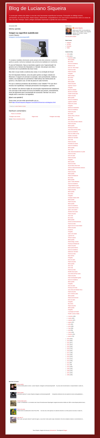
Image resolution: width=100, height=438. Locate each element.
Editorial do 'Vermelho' (73, 137)
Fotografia (70, 73)
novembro (70, 316)
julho (69, 324)
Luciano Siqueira (78, 28)
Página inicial (35, 116)
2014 (68, 358)
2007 (68, 372)
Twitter (68, 47)
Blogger (65, 430)
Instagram (69, 42)
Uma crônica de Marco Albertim (75, 121)
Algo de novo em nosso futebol (75, 225)
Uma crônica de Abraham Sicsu (75, 289)
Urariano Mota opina (22, 401)
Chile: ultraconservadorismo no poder (76, 151)
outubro (70, 318)
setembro (70, 320)
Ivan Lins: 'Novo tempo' (73, 67)
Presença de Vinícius (73, 127)
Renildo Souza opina (72, 271)
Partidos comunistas (72, 135)
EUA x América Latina (73, 293)
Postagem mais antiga (55, 116)
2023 (68, 340)
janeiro (70, 336)
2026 (68, 54)
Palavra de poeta (72, 71)
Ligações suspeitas (72, 101)
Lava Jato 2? (20, 417)
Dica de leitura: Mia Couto (74, 165)
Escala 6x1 (70, 229)
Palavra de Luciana (72, 103)
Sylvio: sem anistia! (72, 233)
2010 (68, 366)
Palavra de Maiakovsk (73, 175)
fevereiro (70, 334)
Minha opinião (71, 59)
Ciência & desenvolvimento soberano (76, 167)
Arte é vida (70, 79)
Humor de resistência (73, 63)
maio (69, 328)
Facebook (69, 46)
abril (69, 330)
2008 (68, 370)
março (69, 332)
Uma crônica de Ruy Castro (74, 129)
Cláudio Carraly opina (73, 93)
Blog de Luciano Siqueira (37, 8)
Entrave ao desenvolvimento (74, 221)
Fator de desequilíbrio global (74, 277)
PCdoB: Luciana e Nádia (73, 313)
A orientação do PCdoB (73, 311)
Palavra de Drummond (73, 297)
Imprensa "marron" (72, 85)
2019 (68, 348)
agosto (70, 322)
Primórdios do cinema (73, 143)
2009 (68, 368)
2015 (68, 356)
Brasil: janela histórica (73, 247)
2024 (68, 338)
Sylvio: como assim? (72, 209)
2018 (68, 350)
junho (69, 326)
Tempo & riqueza (72, 237)
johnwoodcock (53, 430)
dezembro (70, 58)
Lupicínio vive (71, 235)
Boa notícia (70, 61)
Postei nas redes (72, 69)
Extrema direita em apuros (74, 187)
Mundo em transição (72, 91)
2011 (68, 364)
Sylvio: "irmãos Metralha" (73, 181)
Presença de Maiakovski (73, 243)
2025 (68, 56)
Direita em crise (71, 65)
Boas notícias (71, 255)
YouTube (69, 44)
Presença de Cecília (72, 287)
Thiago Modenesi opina (73, 185)
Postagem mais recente (14, 116)
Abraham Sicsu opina (73, 211)
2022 (68, 342)
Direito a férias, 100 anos (73, 115)
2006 (68, 374)
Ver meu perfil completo (70, 36)
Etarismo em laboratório (73, 107)
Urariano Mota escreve (73, 207)
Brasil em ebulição (72, 89)
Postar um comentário (16, 113)
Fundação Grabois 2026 (73, 197)
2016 (68, 354)
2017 (68, 352)
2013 (68, 360)
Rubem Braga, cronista (73, 241)
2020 (68, 346)
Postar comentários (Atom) (19, 119)
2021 (68, 344)
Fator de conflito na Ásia (73, 133)
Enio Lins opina (71, 155)
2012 (68, 362)
